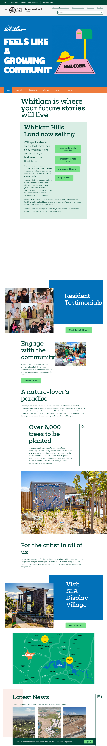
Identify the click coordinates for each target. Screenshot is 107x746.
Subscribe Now (47, 2)
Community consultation (60, 8)
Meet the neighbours (79, 330)
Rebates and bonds (67, 169)
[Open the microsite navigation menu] (6, 10)
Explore (88, 742)
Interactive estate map (68, 159)
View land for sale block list (68, 149)
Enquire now (64, 177)
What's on (90, 8)
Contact (100, 8)
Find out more (31, 380)
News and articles (78, 8)
